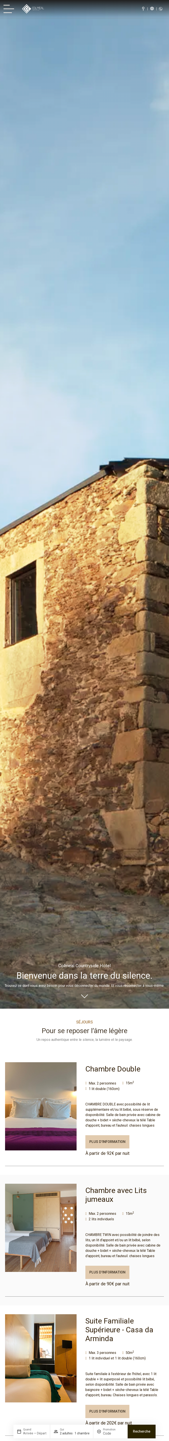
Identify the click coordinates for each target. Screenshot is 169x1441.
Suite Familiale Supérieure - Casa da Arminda (119, 1329)
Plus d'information (107, 1142)
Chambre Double (112, 1068)
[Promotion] (113, 1433)
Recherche (141, 1431)
